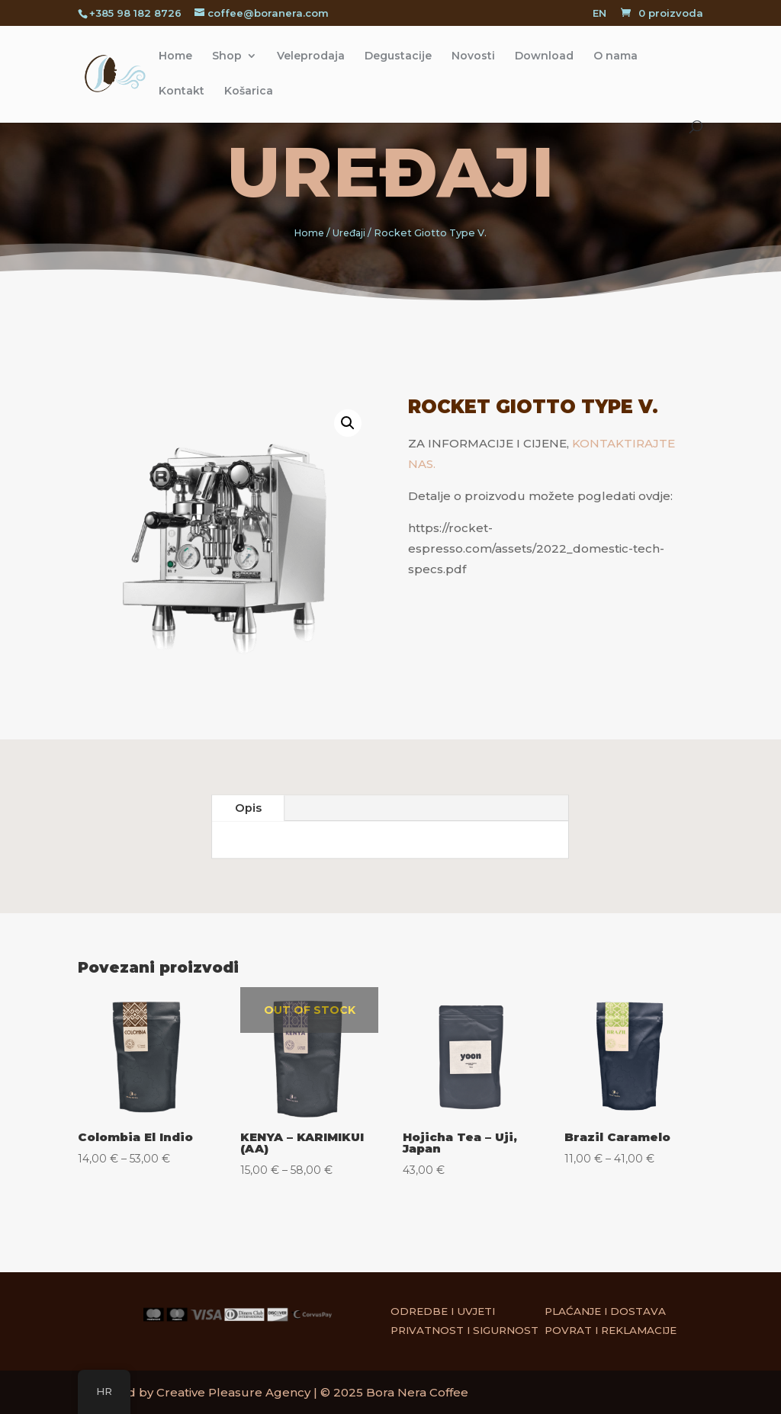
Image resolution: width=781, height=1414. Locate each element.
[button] (335, 436)
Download (544, 56)
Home (175, 56)
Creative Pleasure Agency (233, 1392)
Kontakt (181, 91)
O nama (615, 56)
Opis (248, 807)
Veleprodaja (311, 56)
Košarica (248, 91)
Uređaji (391, 172)
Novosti (473, 56)
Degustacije (398, 56)
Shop (227, 56)
